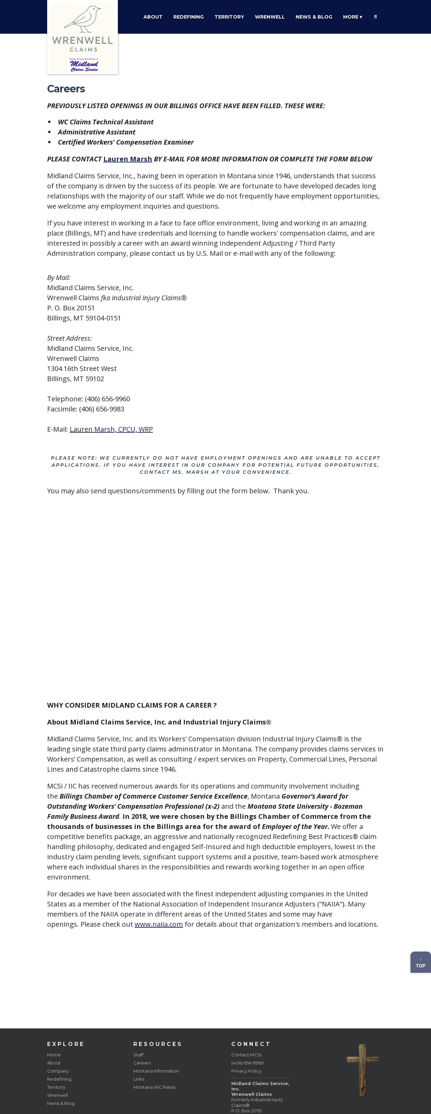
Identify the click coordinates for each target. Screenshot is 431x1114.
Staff (138, 1054)
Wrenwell (270, 17)
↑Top (421, 962)
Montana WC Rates (154, 1087)
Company (58, 1071)
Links (138, 1079)
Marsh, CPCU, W (119, 429)
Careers (142, 1062)
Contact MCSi (246, 1054)
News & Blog (314, 17)
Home (54, 1054)
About (153, 17)
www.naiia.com (159, 924)
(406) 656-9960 (247, 1062)
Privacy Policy (246, 1071)
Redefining (188, 17)
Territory (229, 17)
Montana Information (156, 1071)
